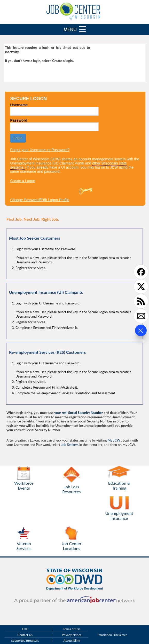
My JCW (114, 440)
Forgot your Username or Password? (39, 150)
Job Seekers (69, 445)
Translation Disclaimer (112, 635)
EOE (25, 629)
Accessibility (71, 640)
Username (19, 105)
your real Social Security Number (78, 413)
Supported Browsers (25, 640)
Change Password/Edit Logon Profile (39, 200)
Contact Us (25, 635)
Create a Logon (22, 181)
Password (18, 120)
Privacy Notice (72, 635)
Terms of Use (72, 629)
